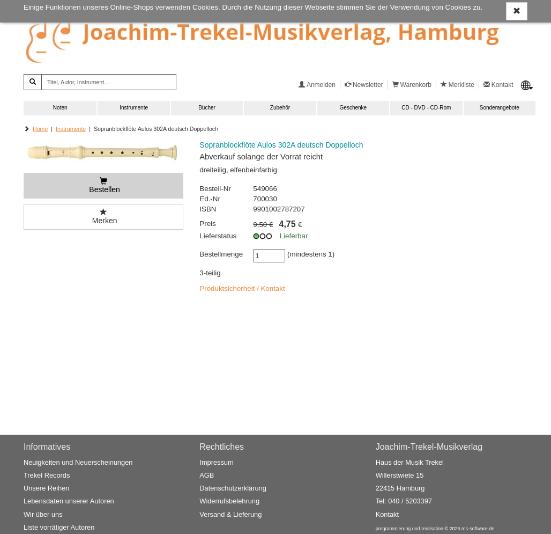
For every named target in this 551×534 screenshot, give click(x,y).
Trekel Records (47, 475)
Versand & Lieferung (230, 514)
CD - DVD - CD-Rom (426, 108)
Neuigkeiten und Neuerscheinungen (78, 462)
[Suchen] (33, 82)
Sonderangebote (499, 108)
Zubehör (280, 108)
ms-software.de (477, 528)
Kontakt (387, 514)
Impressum (216, 462)
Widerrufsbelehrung (229, 501)
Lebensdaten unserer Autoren (69, 501)
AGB (206, 475)
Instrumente (134, 108)
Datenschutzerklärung (232, 488)
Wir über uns (43, 514)
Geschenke (353, 108)
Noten (60, 108)
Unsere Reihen (46, 488)
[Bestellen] (103, 186)
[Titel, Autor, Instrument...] (108, 82)
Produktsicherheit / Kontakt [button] (242, 288)
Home (40, 129)
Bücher (206, 108)
